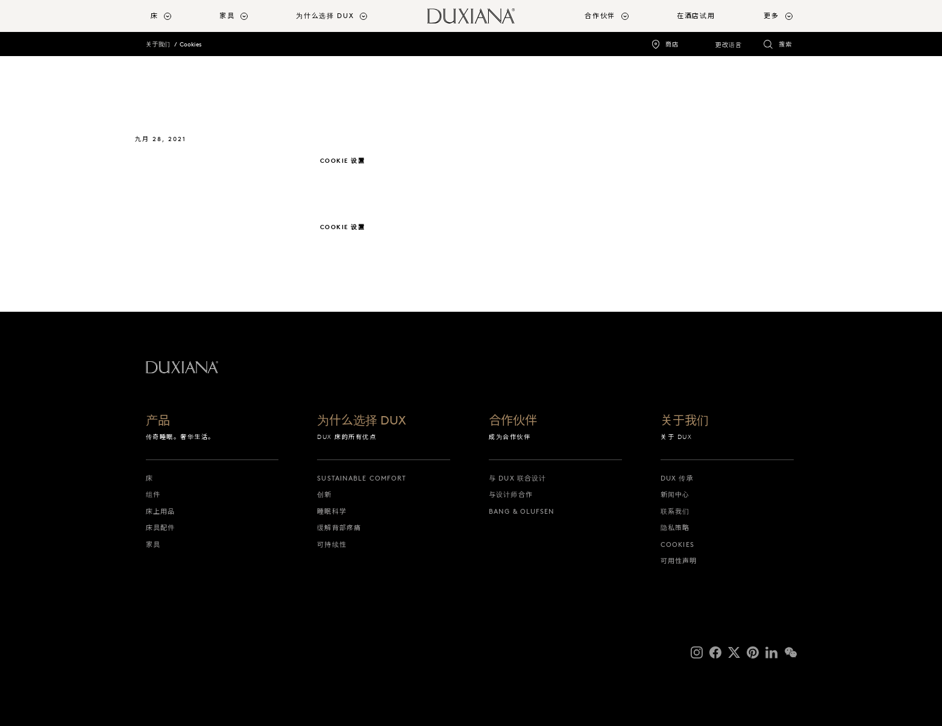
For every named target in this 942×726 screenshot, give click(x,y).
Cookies (190, 44)
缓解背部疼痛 (339, 527)
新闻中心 (675, 494)
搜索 (785, 44)
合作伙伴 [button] (600, 15)
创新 (324, 494)
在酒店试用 (696, 15)
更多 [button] (771, 15)
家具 (153, 544)
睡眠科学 (331, 511)
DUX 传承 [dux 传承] (677, 478)
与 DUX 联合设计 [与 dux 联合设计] (517, 478)
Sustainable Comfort (361, 478)
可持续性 (331, 544)
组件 (153, 494)
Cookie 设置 (342, 161)
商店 (672, 44)
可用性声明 (679, 561)
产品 (158, 421)
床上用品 (160, 511)
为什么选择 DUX (361, 421)
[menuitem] (180, 16)
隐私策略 (675, 527)
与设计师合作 (511, 494)
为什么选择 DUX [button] (325, 15)
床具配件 (160, 527)
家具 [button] (226, 15)
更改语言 (728, 45)
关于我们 (158, 44)
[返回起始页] (471, 16)
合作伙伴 (513, 421)
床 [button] (155, 15)
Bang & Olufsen (521, 511)
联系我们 (675, 511)
